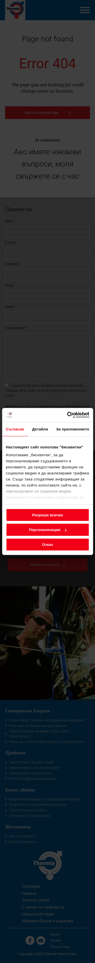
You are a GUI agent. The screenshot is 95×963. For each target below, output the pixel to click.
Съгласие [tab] (15, 429)
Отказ (47, 544)
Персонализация (48, 529)
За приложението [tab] (72, 429)
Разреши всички (47, 515)
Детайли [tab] (40, 429)
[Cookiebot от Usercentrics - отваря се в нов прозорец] (67, 415)
